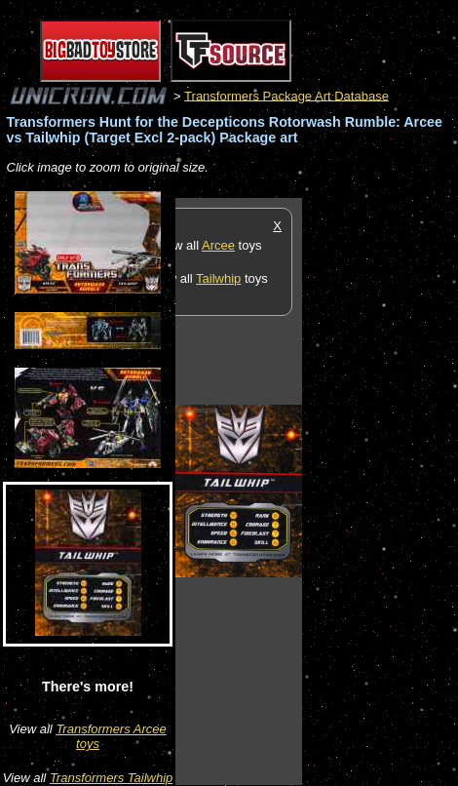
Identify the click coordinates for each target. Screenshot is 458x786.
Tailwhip (218, 278)
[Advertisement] (380, 490)
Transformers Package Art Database (286, 95)
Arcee (218, 245)
